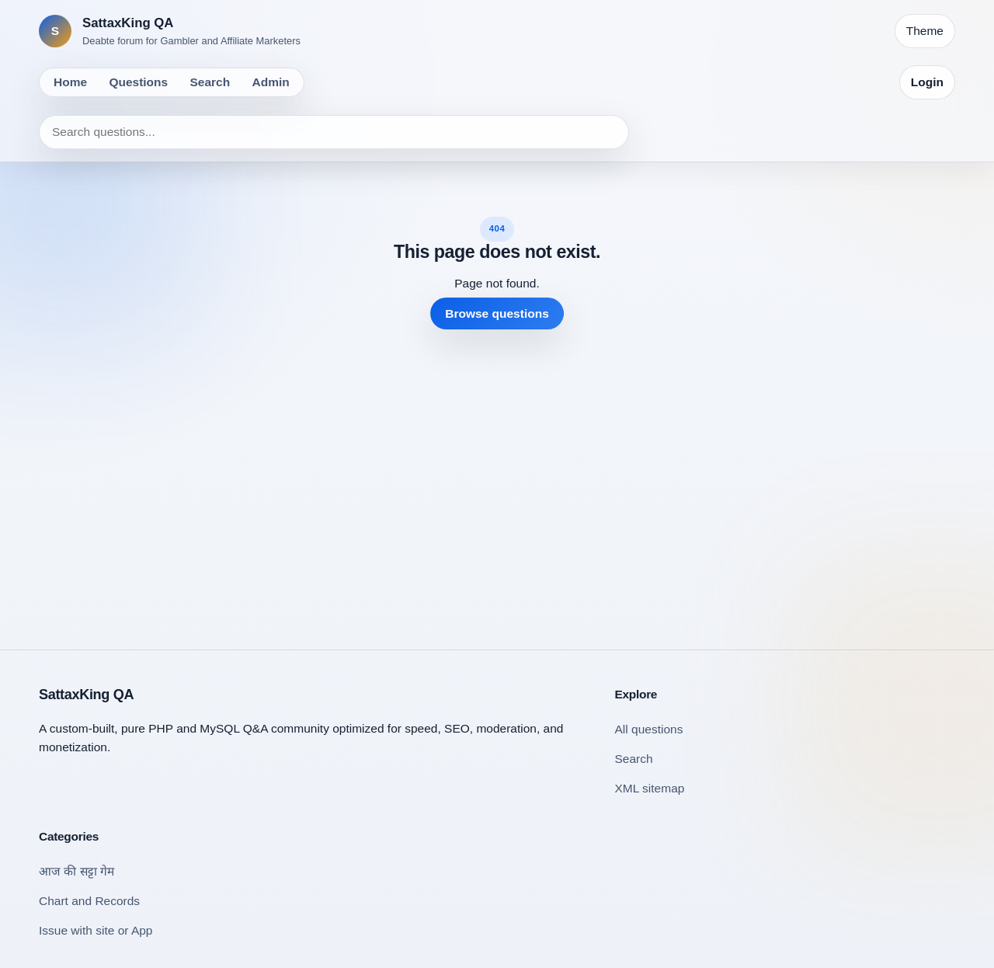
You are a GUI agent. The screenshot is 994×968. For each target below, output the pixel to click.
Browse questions (497, 313)
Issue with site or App (95, 930)
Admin (271, 82)
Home (70, 82)
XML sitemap (650, 788)
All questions (649, 729)
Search (210, 82)
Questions (138, 82)
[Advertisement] (497, 477)
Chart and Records (89, 900)
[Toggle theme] (925, 31)
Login (927, 82)
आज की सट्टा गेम (76, 871)
